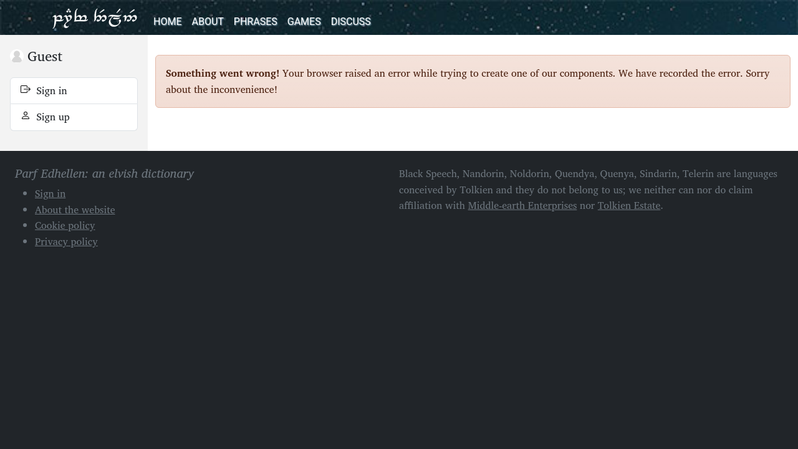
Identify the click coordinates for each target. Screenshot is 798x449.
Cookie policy (65, 225)
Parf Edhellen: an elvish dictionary (94, 17)
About (207, 21)
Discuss (351, 21)
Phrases (255, 21)
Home (167, 21)
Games (304, 21)
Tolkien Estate (629, 205)
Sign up (45, 117)
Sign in (44, 90)
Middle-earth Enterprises (522, 205)
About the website (75, 209)
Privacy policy (66, 241)
